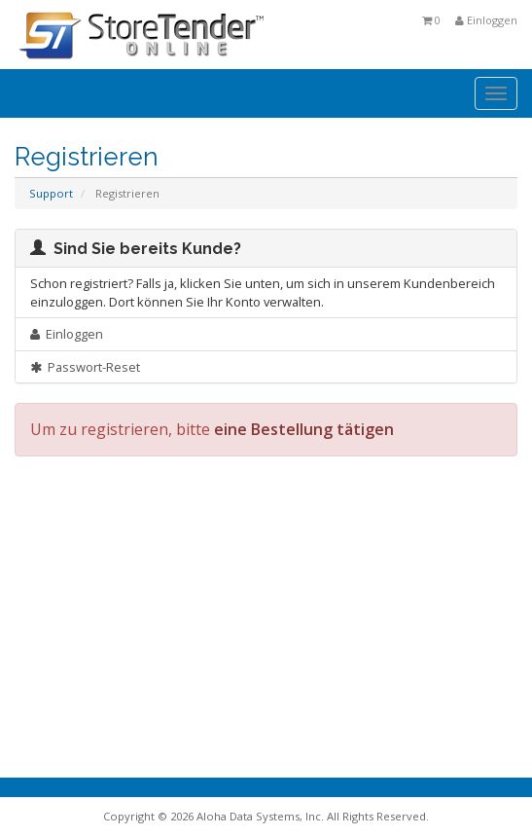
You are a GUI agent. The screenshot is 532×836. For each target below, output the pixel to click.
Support (51, 193)
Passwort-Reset (85, 367)
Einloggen (486, 20)
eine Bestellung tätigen (304, 429)
